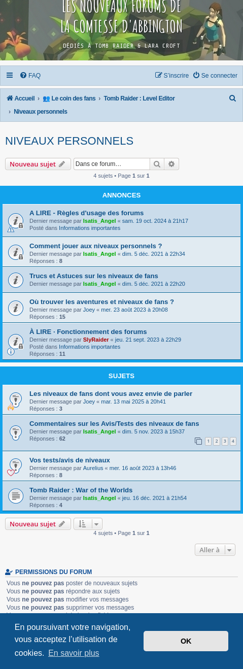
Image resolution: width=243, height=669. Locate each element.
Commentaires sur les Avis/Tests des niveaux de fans (114, 423)
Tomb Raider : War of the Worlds (80, 490)
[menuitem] (30, 75)
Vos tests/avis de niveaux (69, 460)
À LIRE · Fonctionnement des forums (88, 332)
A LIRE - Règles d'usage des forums (86, 213)
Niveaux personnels (69, 141)
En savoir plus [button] (73, 653)
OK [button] (186, 641)
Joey (89, 310)
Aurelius (93, 468)
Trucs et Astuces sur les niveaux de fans (93, 276)
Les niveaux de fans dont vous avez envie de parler (110, 393)
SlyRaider (96, 340)
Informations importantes (89, 228)
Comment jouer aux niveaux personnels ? (95, 246)
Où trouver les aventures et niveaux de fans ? (101, 302)
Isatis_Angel (99, 221)
